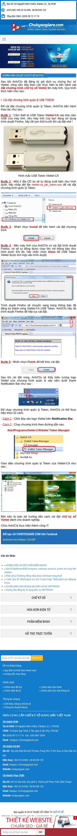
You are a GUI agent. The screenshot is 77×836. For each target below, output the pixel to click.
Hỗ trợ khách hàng (12, 665)
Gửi (40, 832)
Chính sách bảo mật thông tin (55, 690)
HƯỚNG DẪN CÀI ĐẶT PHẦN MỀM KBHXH (26, 565)
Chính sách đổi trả (13, 687)
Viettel (41, 418)
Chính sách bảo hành (51, 687)
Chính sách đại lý (12, 690)
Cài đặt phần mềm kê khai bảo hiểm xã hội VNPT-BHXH (33, 586)
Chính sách (8, 682)
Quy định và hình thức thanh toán (20, 670)
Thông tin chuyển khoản (16, 707)
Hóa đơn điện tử (38, 609)
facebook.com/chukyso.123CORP (19, 539)
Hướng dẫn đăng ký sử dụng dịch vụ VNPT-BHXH (29, 589)
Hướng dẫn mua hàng (15, 673)
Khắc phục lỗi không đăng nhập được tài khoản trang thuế (34, 575)
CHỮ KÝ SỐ (32, 715)
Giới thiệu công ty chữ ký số (17, 703)
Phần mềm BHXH (38, 621)
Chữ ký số (39, 598)
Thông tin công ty (11, 699)
